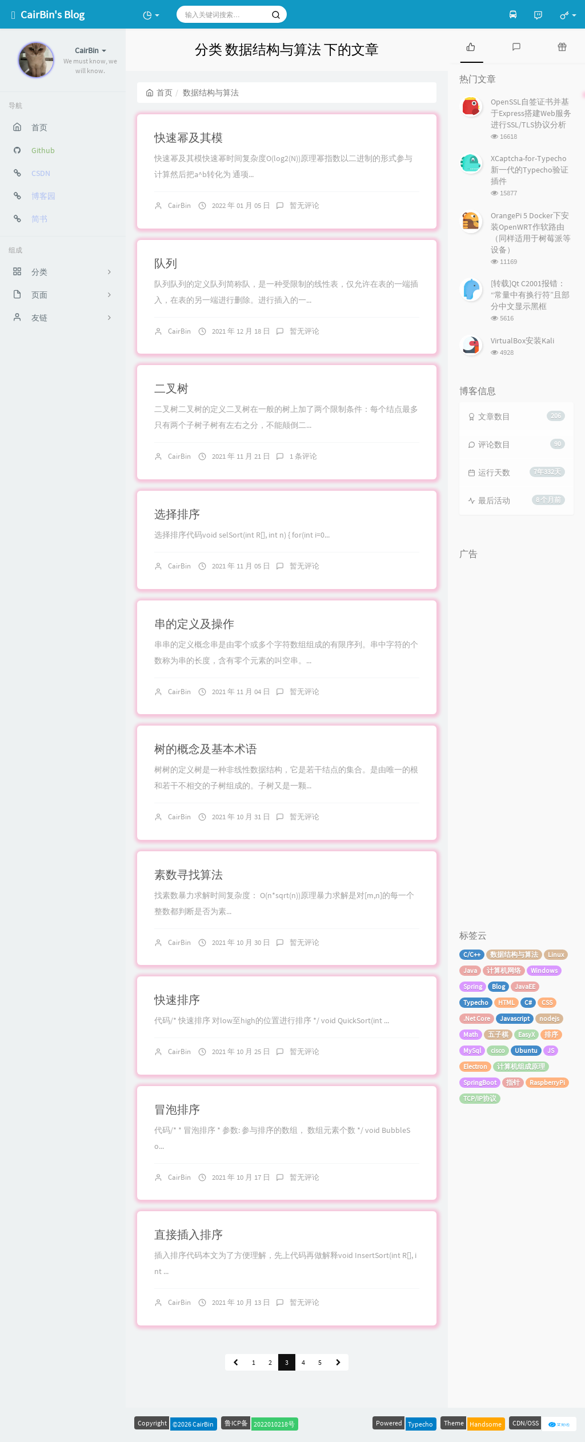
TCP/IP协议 (479, 1098)
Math (470, 1034)
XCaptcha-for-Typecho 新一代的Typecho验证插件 (529, 169)
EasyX (526, 1034)
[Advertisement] (516, 736)
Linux (556, 954)
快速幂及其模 (188, 137)
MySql (472, 1050)
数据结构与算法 (514, 954)
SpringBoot (479, 1082)
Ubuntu (526, 1050)
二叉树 (171, 388)
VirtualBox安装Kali (522, 340)
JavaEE (525, 986)
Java (470, 970)
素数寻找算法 (188, 874)
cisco (498, 1050)
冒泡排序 (177, 1109)
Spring (472, 986)
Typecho (475, 1002)
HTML (506, 1002)
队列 (165, 263)
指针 (513, 1082)
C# (528, 1002)
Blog (498, 986)
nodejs (549, 1018)
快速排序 (177, 999)
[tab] (471, 46)
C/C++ (471, 954)
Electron (475, 1066)
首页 (159, 92)
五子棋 (498, 1034)
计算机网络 (504, 970)
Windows (544, 970)
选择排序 (177, 514)
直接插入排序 (188, 1234)
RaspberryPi (547, 1082)
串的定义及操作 (194, 623)
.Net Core (476, 1018)
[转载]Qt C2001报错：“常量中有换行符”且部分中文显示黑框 (530, 294)
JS (550, 1050)
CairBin (179, 205)
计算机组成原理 (521, 1066)
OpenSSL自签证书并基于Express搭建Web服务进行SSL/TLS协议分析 (531, 113)
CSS (547, 1002)
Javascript (515, 1018)
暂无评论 (304, 205)
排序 (551, 1034)
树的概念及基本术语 (205, 749)
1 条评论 (303, 456)
